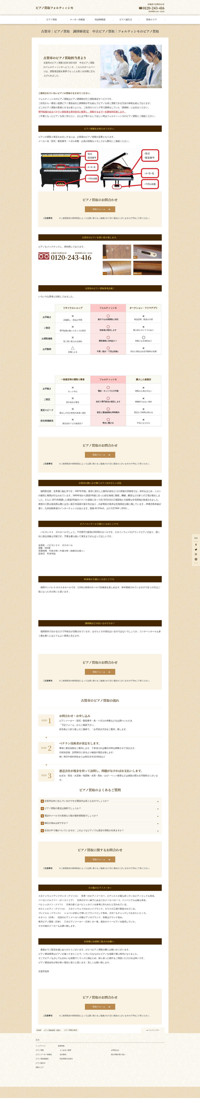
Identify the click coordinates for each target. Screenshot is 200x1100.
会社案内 (63, 1056)
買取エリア (40, 1069)
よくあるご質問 (65, 1052)
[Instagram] (196, 554)
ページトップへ (153, 1032)
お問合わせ (115, 1052)
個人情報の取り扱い (118, 1056)
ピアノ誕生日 (40, 1065)
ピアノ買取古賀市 (70, 1032)
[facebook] (196, 545)
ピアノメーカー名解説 (44, 1056)
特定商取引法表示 (66, 1061)
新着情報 (61, 1048)
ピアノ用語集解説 (42, 1061)
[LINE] (196, 559)
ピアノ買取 (40, 1052)
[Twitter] (196, 549)
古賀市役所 (43, 973)
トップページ (40, 1048)
